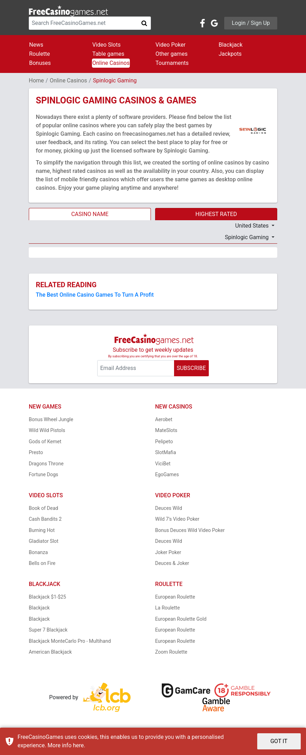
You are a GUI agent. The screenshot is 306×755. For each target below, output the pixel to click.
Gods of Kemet (45, 441)
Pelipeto (164, 441)
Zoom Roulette (171, 652)
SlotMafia (165, 452)
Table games (108, 53)
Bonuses (40, 63)
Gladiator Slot (43, 541)
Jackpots (230, 53)
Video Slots (106, 44)
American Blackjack (50, 652)
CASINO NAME (89, 214)
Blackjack (230, 44)
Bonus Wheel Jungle (51, 419)
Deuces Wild (168, 508)
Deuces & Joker (172, 563)
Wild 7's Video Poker (177, 519)
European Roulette (175, 597)
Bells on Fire (42, 563)
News (36, 44)
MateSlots (166, 430)
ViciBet (163, 463)
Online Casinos (110, 63)
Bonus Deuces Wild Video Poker (190, 530)
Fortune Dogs (43, 474)
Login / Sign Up (251, 23)
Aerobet (163, 419)
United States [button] (252, 225)
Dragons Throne (46, 463)
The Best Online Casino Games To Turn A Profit (95, 294)
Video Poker (170, 44)
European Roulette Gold (180, 619)
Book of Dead (43, 508)
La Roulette (167, 608)
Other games (171, 53)
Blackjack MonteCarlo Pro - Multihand (70, 641)
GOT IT (278, 741)
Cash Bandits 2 (45, 519)
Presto (36, 452)
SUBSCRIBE (191, 368)
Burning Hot (42, 530)
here (78, 745)
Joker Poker (168, 552)
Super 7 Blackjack (48, 630)
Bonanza (38, 552)
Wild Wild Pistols (47, 430)
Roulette (39, 53)
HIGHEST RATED (216, 214)
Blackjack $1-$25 (47, 597)
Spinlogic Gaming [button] (247, 237)
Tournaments (172, 63)
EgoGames (167, 474)
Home (36, 80)
